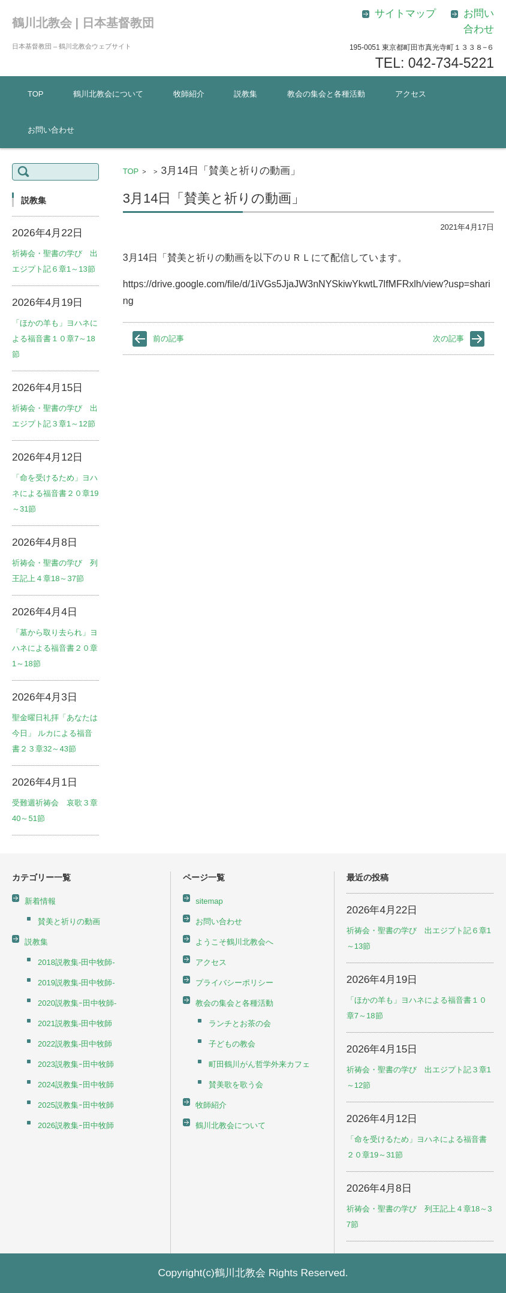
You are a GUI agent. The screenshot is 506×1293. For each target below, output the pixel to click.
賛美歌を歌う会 (236, 1084)
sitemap (209, 901)
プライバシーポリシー (234, 982)
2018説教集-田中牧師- (76, 962)
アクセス (410, 93)
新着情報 (40, 901)
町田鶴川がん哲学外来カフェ (259, 1064)
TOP (36, 93)
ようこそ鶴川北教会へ (234, 941)
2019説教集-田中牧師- (76, 982)
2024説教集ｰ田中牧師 (76, 1084)
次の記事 (448, 338)
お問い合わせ (51, 129)
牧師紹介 (188, 93)
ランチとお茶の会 (240, 1023)
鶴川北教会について (108, 93)
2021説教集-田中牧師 (75, 1023)
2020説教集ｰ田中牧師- (77, 1003)
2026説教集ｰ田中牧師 (76, 1125)
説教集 (245, 93)
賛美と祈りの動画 (69, 921)
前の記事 (168, 338)
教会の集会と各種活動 (326, 93)
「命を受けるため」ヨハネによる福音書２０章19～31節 (55, 493)
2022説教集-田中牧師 (75, 1043)
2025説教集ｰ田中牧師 (76, 1104)
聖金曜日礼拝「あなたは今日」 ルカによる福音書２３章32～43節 (55, 733)
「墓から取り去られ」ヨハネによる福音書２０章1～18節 (55, 648)
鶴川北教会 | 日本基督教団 (83, 22)
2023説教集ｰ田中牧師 (76, 1064)
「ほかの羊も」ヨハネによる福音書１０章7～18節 (55, 338)
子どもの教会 (232, 1043)
